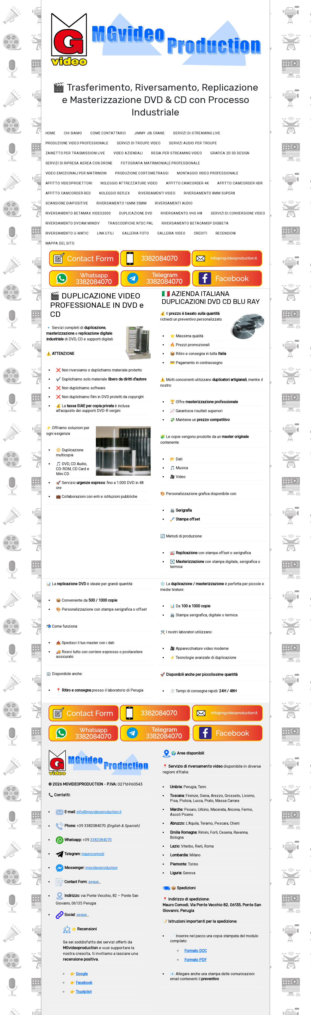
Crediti (200, 233)
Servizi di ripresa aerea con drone (79, 163)
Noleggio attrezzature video (129, 183)
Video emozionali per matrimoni (76, 173)
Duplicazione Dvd (135, 213)
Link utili (105, 233)
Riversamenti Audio (174, 203)
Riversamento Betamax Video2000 (78, 213)
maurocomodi (93, 854)
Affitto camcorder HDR (240, 183)
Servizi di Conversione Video (238, 213)
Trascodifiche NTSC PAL (130, 223)
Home (51, 133)
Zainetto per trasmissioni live (75, 153)
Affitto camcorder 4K (187, 183)
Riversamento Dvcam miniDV (73, 223)
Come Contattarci (108, 133)
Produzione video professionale (77, 143)
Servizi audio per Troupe (193, 143)
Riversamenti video (157, 193)
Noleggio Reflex (114, 193)
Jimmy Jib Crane (149, 133)
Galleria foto (135, 233)
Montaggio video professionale (207, 173)
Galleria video (171, 233)
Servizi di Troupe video (139, 143)
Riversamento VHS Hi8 (182, 213)
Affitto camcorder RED (68, 193)
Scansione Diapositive (67, 203)
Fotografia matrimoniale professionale (160, 163)
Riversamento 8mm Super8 (209, 193)
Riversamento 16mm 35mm (122, 203)
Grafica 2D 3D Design (230, 153)
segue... (94, 882)
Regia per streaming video (176, 153)
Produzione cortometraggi (142, 173)
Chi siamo (73, 133)
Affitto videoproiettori (69, 183)
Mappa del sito (60, 243)
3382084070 (101, 840)
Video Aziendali (128, 153)
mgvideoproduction (101, 867)
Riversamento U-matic (67, 233)
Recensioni (226, 233)
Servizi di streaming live (196, 133)
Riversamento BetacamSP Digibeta (195, 223)
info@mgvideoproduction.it (99, 812)
